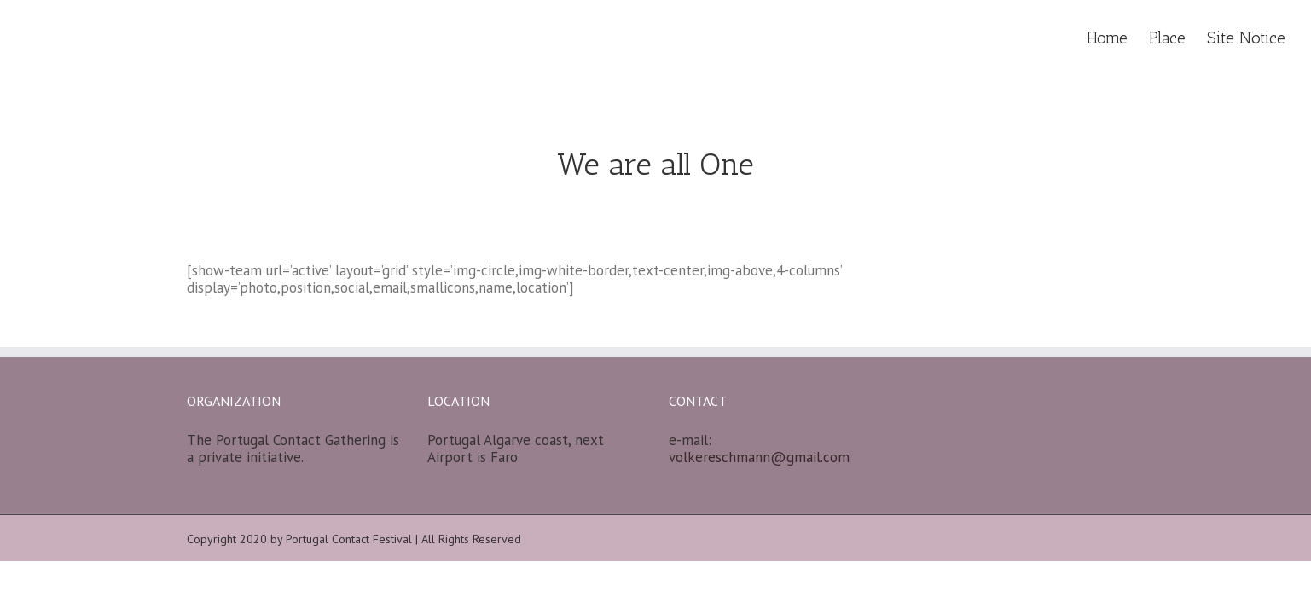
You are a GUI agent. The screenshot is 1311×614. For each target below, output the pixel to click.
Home (1107, 38)
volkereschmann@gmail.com (759, 457)
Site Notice (1246, 38)
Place (1167, 38)
